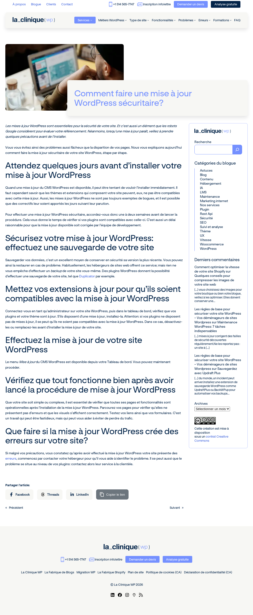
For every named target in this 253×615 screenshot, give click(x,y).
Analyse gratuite (226, 4)
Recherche (202, 142)
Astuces (206, 170)
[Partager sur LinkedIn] (79, 494)
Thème (205, 231)
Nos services (210, 205)
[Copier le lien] (112, 494)
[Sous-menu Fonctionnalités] (175, 20)
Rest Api (206, 214)
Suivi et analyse (211, 227)
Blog (203, 175)
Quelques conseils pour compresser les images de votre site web (214, 280)
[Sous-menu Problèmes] (195, 20)
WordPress (208, 249)
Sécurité (206, 218)
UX (202, 235)
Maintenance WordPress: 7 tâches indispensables (215, 326)
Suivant (175, 507)
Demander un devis (190, 4)
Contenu (206, 179)
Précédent (16, 507)
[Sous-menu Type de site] (148, 20)
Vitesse (205, 240)
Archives (201, 403)
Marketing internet (214, 201)
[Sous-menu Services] (91, 20)
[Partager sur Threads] (50, 494)
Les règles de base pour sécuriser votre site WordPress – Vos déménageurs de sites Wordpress (217, 315)
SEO (203, 222)
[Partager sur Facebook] (19, 494)
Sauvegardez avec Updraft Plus (215, 371)
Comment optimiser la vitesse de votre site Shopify (216, 269)
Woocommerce (212, 244)
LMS (203, 192)
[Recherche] (237, 149)
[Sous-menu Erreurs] (210, 20)
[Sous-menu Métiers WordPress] (126, 20)
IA (201, 188)
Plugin (204, 209)
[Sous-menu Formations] (231, 20)
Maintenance (210, 196)
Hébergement (210, 183)
